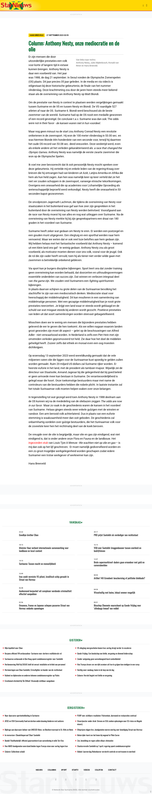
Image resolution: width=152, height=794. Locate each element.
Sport (64, 770)
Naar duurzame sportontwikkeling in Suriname (22, 715)
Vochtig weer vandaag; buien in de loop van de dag (95, 669)
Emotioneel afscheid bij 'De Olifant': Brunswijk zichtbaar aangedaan (29, 680)
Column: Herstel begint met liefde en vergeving (94, 675)
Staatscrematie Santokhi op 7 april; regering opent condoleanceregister (104, 746)
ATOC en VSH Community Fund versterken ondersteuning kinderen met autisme (34, 721)
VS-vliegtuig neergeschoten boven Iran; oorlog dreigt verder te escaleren (104, 647)
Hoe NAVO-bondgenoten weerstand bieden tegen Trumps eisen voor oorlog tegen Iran (36, 746)
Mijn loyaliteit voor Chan (14, 647)
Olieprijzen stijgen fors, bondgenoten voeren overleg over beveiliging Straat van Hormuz (109, 729)
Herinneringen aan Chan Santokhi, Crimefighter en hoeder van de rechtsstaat (33, 669)
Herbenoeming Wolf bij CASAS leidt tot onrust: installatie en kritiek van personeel (35, 664)
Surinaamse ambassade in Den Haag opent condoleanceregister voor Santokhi (34, 658)
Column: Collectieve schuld (15, 751)
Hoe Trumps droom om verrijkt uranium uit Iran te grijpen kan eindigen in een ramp (108, 664)
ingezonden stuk (38, 442)
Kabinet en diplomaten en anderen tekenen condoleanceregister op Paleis (32, 675)
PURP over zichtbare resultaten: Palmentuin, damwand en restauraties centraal (106, 715)
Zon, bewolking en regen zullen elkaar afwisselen (95, 740)
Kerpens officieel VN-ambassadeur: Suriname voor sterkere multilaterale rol (33, 653)
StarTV (75, 770)
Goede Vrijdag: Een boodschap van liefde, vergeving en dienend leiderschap (105, 653)
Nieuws (39, 770)
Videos (87, 770)
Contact (112, 770)
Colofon (99, 770)
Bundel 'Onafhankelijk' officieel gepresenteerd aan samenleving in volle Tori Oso (34, 740)
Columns (52, 770)
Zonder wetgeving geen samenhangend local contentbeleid (98, 658)
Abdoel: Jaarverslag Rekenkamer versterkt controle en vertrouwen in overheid (106, 751)
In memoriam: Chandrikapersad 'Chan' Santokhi (22, 735)
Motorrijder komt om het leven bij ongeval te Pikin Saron (98, 735)
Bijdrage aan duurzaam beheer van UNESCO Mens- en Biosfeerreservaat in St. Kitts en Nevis (39, 729)
